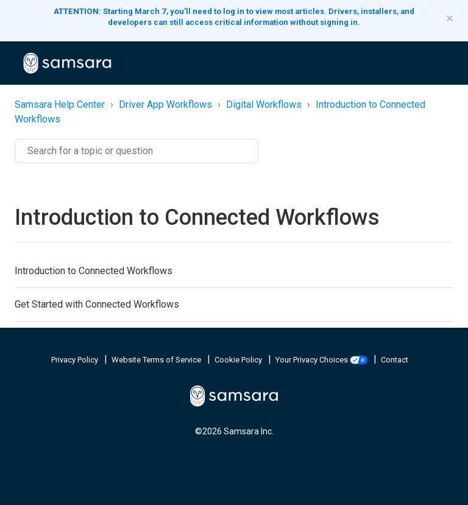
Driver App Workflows (165, 104)
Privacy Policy (75, 359)
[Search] (136, 151)
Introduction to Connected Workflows (93, 271)
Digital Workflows (264, 104)
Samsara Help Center (60, 104)
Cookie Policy (239, 359)
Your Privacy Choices (322, 359)
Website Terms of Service (157, 359)
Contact (394, 359)
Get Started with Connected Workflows (97, 304)
